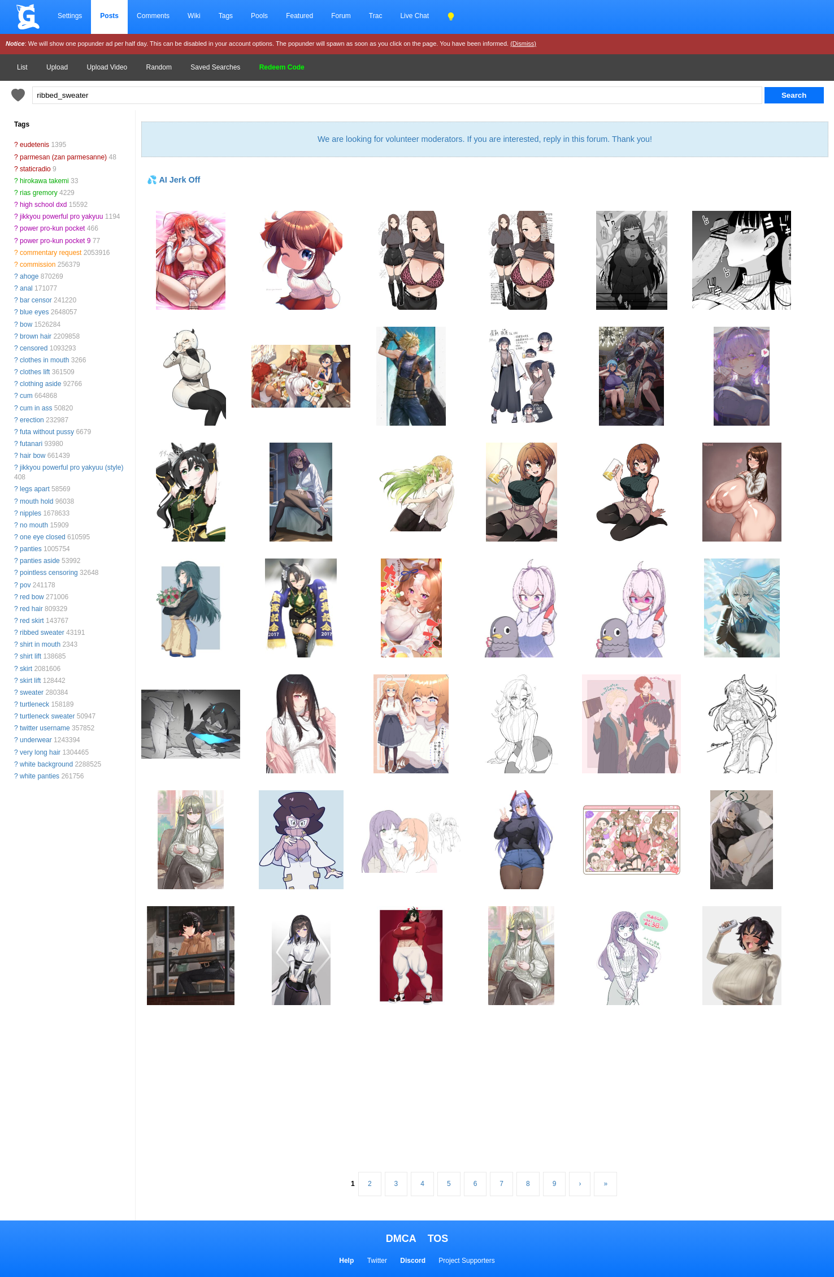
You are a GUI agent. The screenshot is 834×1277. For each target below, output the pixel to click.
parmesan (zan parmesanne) (63, 157)
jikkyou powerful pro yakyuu (61, 216)
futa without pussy (47, 432)
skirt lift (30, 681)
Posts (109, 16)
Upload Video (106, 67)
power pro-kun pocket (52, 228)
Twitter (377, 1261)
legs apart (35, 489)
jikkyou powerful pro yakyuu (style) (71, 467)
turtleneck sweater (47, 716)
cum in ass (36, 408)
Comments (153, 16)
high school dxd (43, 205)
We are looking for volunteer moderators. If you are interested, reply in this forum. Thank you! (485, 139)
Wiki (194, 16)
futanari (31, 444)
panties (31, 549)
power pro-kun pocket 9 (55, 241)
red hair (31, 609)
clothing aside (40, 384)
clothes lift (35, 372)
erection (32, 420)
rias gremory (39, 193)
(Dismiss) (523, 43)
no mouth (34, 525)
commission (37, 265)
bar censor (36, 300)
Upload (57, 67)
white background (46, 764)
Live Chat (414, 16)
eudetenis (34, 145)
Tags (226, 16)
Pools (259, 16)
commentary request (50, 253)
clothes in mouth (44, 360)
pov (25, 585)
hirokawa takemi (44, 181)
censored (33, 348)
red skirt (32, 621)
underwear (36, 740)
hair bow (32, 456)
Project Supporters (466, 1261)
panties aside (40, 561)
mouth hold (36, 501)
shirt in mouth (40, 644)
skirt (26, 669)
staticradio (35, 169)
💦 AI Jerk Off (173, 179)
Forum (341, 16)
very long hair (40, 752)
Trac (376, 16)
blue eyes (34, 312)
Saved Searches (215, 67)
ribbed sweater (42, 633)
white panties (39, 776)
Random (159, 67)
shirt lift (30, 656)
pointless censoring (49, 573)
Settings (70, 16)
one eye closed (43, 537)
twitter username (45, 728)
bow (26, 324)
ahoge (29, 276)
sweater (32, 692)
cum (26, 396)
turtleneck (34, 704)
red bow (32, 597)
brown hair (35, 336)
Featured (299, 16)
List (22, 67)
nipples (30, 513)
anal (26, 288)
